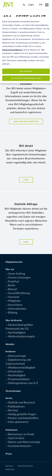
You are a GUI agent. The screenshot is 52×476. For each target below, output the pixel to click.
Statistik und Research (21, 402)
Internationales (17, 308)
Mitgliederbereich (14, 262)
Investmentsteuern (19, 446)
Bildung (12, 312)
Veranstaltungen (13, 391)
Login (31, 5)
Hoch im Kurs (16, 438)
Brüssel (12, 289)
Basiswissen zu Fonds (21, 434)
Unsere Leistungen (19, 277)
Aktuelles (10, 344)
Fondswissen (11, 430)
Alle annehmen (26, 71)
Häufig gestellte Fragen (22, 414)
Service (9, 398)
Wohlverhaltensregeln (21, 336)
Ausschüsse (15, 305)
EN (40, 5)
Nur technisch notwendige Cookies (26, 78)
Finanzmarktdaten (19, 379)
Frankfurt (13, 281)
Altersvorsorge (17, 356)
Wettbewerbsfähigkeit (21, 367)
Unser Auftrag (16, 273)
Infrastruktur (15, 371)
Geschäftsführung (19, 293)
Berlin (11, 285)
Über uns (10, 269)
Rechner (13, 410)
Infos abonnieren (18, 422)
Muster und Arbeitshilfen (23, 418)
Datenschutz (10, 469)
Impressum (9, 466)
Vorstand (13, 297)
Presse (9, 454)
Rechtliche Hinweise (25, 466)
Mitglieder (14, 301)
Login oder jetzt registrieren (26, 121)
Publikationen (16, 406)
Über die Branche (14, 320)
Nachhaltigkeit (17, 332)
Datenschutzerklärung (12, 50)
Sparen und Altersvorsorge (24, 442)
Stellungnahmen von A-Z (23, 383)
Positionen (11, 352)
